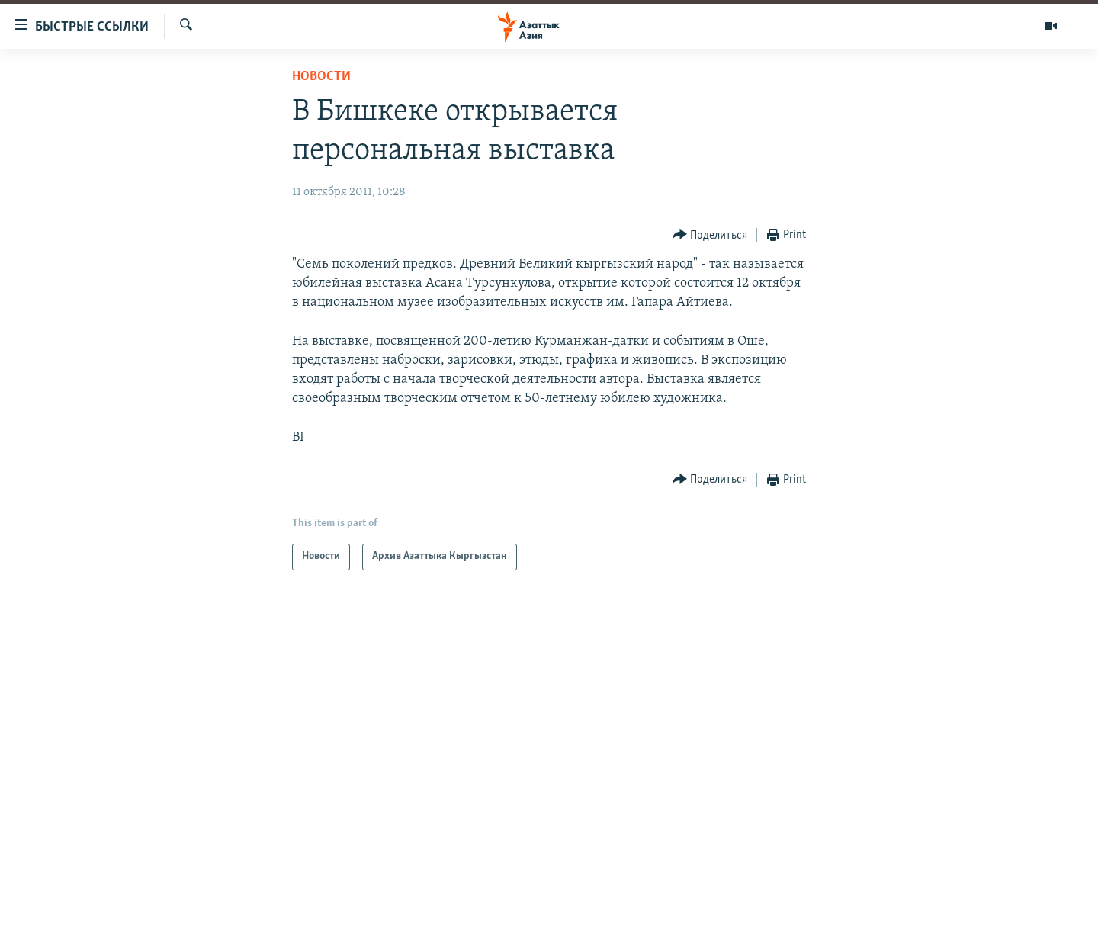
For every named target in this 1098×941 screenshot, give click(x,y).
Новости (321, 76)
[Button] (710, 235)
